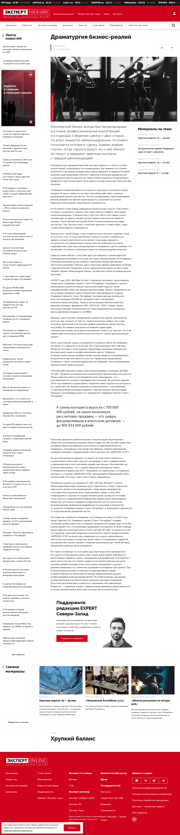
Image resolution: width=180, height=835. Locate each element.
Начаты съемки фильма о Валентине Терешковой (15, 497)
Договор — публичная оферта (148, 806)
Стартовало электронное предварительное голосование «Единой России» (17, 547)
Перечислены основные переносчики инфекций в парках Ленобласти (18, 641)
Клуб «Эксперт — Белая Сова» (113, 818)
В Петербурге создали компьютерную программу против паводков (15, 612)
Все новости (18, 654)
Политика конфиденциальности (149, 788)
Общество (27, 25)
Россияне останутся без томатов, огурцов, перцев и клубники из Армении (16, 134)
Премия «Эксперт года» (89, 14)
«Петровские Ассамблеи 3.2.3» (104, 700)
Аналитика (68, 25)
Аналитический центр (63, 14)
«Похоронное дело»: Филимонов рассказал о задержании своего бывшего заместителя (16, 468)
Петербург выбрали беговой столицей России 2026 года (16, 62)
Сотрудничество (111, 785)
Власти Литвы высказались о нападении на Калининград (16, 388)
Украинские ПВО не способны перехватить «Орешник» (17, 414)
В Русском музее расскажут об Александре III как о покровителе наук (18, 222)
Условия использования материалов (151, 794)
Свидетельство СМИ (112, 798)
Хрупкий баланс (73, 738)
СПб (71, 785)
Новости (82, 25)
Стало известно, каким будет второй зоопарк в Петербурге (17, 277)
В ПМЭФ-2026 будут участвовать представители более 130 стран (16, 177)
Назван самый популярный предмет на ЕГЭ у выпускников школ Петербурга (17, 521)
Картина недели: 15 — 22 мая (154, 162)
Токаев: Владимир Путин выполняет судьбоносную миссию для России (15, 148)
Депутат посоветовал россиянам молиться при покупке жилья (15, 251)
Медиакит (106, 804)
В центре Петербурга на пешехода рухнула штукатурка (17, 585)
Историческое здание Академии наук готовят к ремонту (156, 150)
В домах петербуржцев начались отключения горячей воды (17, 439)
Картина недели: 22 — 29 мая (154, 138)
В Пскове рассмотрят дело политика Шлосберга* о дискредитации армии (16, 572)
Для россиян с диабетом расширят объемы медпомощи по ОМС (17, 49)
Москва (73, 779)
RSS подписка (139, 812)
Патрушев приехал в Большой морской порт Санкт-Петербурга (17, 453)
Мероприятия (116, 25)
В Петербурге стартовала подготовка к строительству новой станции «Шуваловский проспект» (17, 192)
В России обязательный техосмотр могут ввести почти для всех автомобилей (18, 236)
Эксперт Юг (75, 804)
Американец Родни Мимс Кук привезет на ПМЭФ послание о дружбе (18, 627)
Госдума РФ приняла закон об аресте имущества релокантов (17, 425)
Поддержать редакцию (72, 638)
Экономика (11, 25)
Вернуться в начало (18, 722)
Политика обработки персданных (150, 800)
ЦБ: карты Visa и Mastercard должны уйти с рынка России (17, 559)
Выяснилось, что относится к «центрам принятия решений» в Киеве (18, 402)
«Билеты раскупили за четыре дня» (150, 702)
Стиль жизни (98, 25)
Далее (53, 733)
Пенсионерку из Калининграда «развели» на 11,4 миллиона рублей (17, 319)
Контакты (117, 14)
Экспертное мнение (47, 25)
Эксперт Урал (76, 810)
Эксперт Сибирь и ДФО (82, 798)
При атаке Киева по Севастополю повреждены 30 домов (17, 265)
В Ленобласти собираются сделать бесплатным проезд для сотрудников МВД (16, 333)
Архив (106, 14)
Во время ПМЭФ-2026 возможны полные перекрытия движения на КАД (17, 291)
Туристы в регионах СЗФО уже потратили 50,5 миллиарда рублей (17, 162)
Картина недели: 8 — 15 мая (153, 173)
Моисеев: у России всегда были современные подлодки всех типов (18, 347)
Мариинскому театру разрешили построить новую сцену (17, 362)
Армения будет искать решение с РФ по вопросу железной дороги (18, 208)
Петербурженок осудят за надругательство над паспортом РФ (15, 305)
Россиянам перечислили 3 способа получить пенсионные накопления (17, 376)
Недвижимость (45, 791)
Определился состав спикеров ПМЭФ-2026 (17, 508)
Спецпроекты (108, 810)
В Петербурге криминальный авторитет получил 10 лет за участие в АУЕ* (16, 484)
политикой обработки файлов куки (18, 831)
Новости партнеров (138, 25)
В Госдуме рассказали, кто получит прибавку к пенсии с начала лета (16, 598)
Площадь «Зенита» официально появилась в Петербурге (18, 534)
